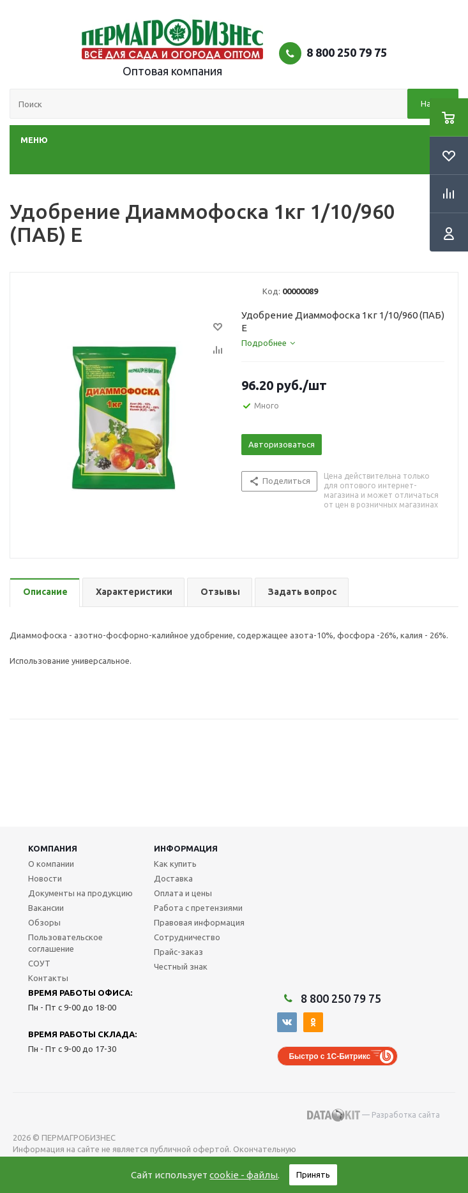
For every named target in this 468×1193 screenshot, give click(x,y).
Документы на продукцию (80, 893)
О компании (51, 863)
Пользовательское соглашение (65, 943)
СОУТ (39, 963)
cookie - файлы (243, 1174)
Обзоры (44, 922)
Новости (45, 878)
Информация (186, 848)
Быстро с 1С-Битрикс (329, 1056)
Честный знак (181, 966)
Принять (313, 1174)
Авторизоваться (281, 444)
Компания (52, 848)
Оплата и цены (183, 893)
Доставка (173, 878)
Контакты (48, 977)
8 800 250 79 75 (346, 52)
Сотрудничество (187, 937)
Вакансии (46, 907)
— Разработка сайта (373, 1115)
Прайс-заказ (178, 951)
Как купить (175, 863)
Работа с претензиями (198, 907)
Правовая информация (199, 922)
